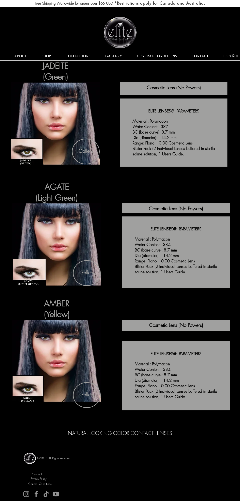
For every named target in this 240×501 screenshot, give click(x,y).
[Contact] (37, 473)
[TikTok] (46, 494)
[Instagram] (26, 494)
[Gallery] (86, 151)
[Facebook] (36, 494)
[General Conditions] (40, 483)
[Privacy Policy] (38, 478)
